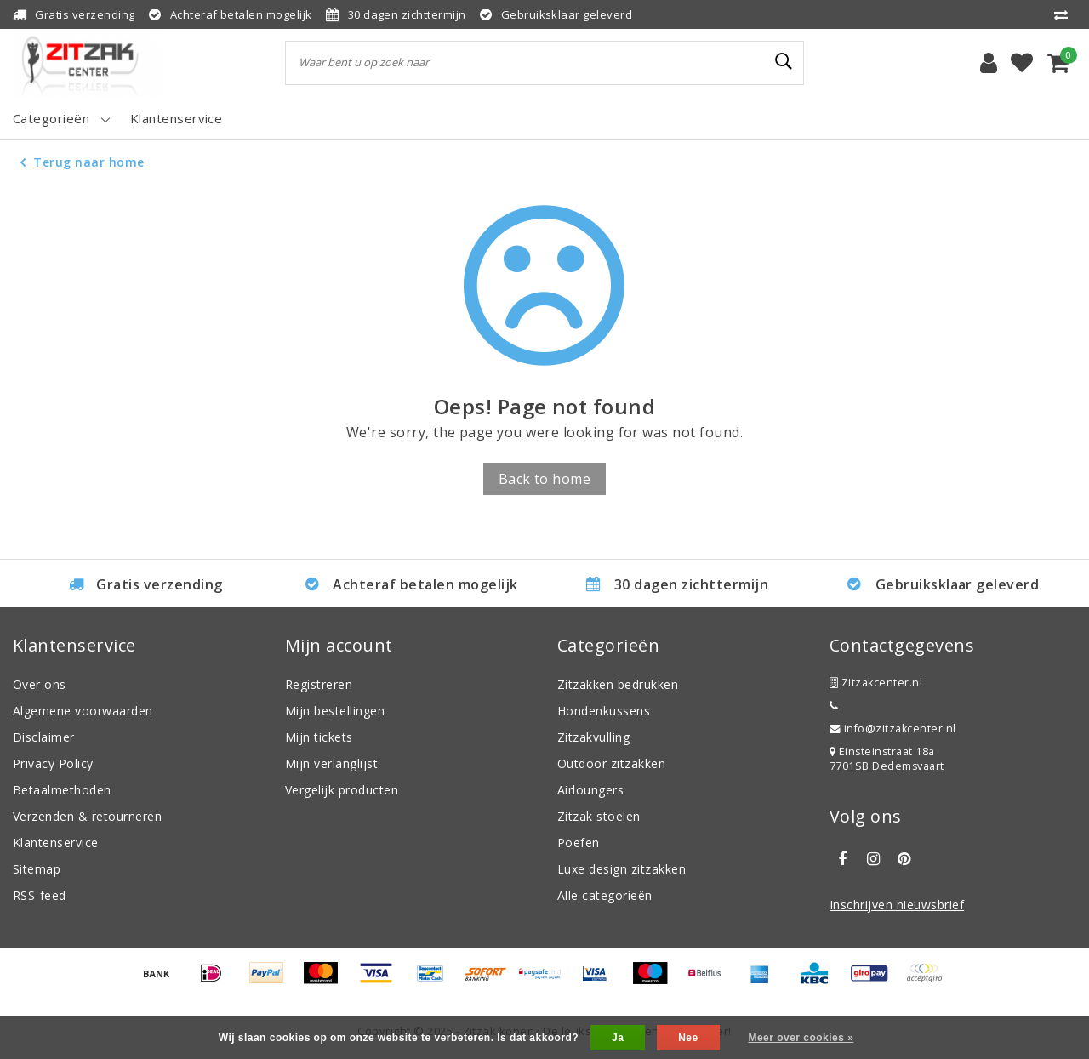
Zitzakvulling (593, 737)
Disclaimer (44, 737)
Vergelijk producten (341, 790)
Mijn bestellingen (335, 711)
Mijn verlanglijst (331, 763)
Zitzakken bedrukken (617, 684)
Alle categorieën (605, 895)
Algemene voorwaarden (83, 711)
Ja (618, 1038)
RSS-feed (39, 895)
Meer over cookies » (800, 1038)
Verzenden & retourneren (87, 816)
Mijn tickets (319, 737)
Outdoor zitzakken (611, 763)
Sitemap (36, 869)
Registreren (318, 684)
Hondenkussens (603, 711)
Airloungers (590, 790)
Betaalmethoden (62, 790)
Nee (688, 1038)
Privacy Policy (53, 763)
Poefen (578, 842)
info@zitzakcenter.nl (893, 728)
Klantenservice (56, 842)
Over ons (39, 684)
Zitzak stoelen (599, 816)
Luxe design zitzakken (621, 869)
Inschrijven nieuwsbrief (897, 905)
